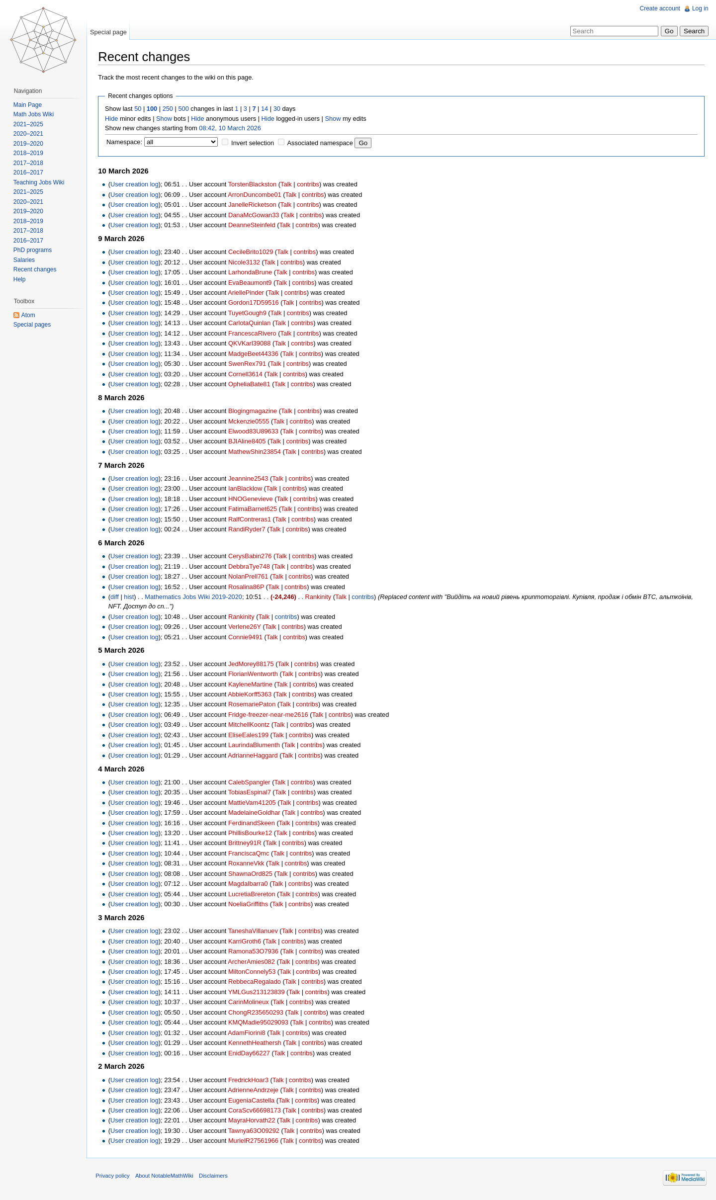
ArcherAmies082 (253, 961)
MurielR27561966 (255, 1141)
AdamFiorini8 (248, 1032)
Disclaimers (215, 1177)
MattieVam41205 (254, 802)
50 (139, 109)
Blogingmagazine (254, 411)
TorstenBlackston (254, 184)
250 (169, 109)
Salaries (24, 260)
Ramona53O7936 (255, 951)
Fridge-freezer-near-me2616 (270, 714)
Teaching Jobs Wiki (39, 182)
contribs (310, 184)
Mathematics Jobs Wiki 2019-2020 (195, 597)
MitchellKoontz (250, 725)
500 (185, 109)
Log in (700, 8)
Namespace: (126, 142)
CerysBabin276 (252, 556)
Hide (113, 118)
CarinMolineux (250, 1002)
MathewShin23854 (256, 452)
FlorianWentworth (255, 674)
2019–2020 (29, 143)
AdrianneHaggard (254, 755)
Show (166, 118)
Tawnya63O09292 (255, 1131)
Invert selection (254, 143)
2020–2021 (29, 133)
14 (266, 109)
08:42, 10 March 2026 (232, 128)
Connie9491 (247, 637)
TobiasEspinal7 (251, 792)
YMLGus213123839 (258, 992)
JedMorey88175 (253, 664)
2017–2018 (29, 163)
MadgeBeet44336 (255, 353)
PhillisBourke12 (252, 833)
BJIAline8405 (249, 441)
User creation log (136, 184)
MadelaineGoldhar (256, 813)
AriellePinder (248, 293)
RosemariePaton (253, 704)
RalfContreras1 (251, 519)
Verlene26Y (246, 627)
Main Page (28, 104)
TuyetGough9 (249, 313)
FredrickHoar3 (250, 1080)
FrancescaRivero (254, 333)
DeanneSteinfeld (253, 225)
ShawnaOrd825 (252, 873)
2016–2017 (29, 172)
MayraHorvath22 (253, 1120)
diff (116, 597)
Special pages (32, 324)
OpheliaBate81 (251, 384)
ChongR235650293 (257, 1012)
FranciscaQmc (250, 853)
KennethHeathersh (256, 1043)
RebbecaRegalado (256, 982)
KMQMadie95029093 (260, 1023)
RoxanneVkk (248, 863)
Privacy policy (114, 1177)
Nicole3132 (246, 262)
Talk (288, 184)
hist (131, 597)
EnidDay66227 (251, 1053)
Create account (659, 8)
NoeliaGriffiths (250, 904)
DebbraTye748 (251, 566)
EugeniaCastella (253, 1100)
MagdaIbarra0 (250, 884)
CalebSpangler (251, 782)
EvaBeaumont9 (252, 282)
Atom (29, 315)
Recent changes (35, 269)
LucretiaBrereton (253, 894)
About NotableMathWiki (166, 1177)
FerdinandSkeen (253, 823)
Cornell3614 (247, 374)
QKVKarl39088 (251, 343)
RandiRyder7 (249, 529)
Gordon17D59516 (255, 303)
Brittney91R (247, 843)
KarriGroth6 (246, 941)
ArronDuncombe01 (256, 194)
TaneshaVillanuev (254, 931)
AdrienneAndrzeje (255, 1090)
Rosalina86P (248, 587)
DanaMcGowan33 (255, 215)
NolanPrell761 (250, 577)
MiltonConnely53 (253, 972)
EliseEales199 (250, 735)
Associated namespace (322, 143)
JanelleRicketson (254, 205)
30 (278, 109)
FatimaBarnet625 (254, 509)
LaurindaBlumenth (256, 745)
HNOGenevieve (252, 499)
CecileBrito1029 (252, 252)
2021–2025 (29, 124)
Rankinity (320, 597)
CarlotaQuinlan (251, 323)
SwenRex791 (249, 364)
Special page (109, 32)
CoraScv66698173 (256, 1110)
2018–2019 (29, 153)
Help (20, 279)
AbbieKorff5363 (251, 694)
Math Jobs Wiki (34, 114)
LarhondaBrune (252, 272)
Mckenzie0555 (250, 421)
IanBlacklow (247, 489)
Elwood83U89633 (255, 431)
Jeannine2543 (250, 479)
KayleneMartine (252, 684)
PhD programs (33, 250)
